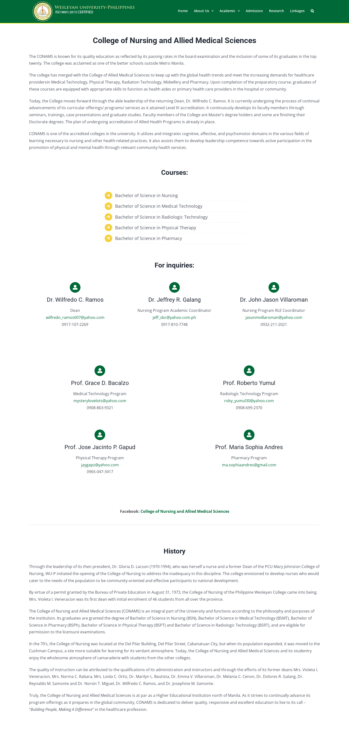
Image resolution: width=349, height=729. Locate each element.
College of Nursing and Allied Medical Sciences (185, 511)
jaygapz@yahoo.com (100, 464)
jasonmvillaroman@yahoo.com (274, 317)
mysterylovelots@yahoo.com (99, 400)
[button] (312, 10)
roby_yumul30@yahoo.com (249, 400)
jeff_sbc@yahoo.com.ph (174, 317)
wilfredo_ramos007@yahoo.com (75, 317)
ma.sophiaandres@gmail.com (249, 464)
